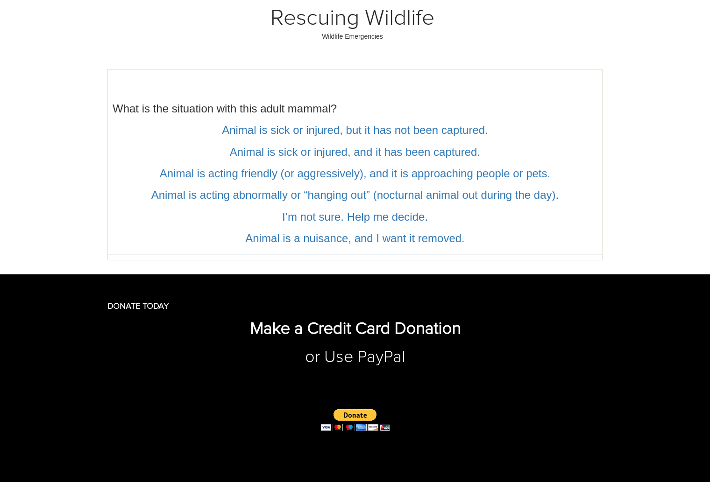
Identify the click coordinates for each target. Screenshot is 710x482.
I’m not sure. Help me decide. (355, 216)
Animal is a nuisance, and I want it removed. (355, 238)
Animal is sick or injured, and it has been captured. (355, 152)
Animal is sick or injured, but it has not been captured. (355, 130)
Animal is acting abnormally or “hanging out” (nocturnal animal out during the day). (355, 195)
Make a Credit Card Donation (355, 329)
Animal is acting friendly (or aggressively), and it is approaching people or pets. (355, 173)
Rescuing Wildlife (352, 18)
